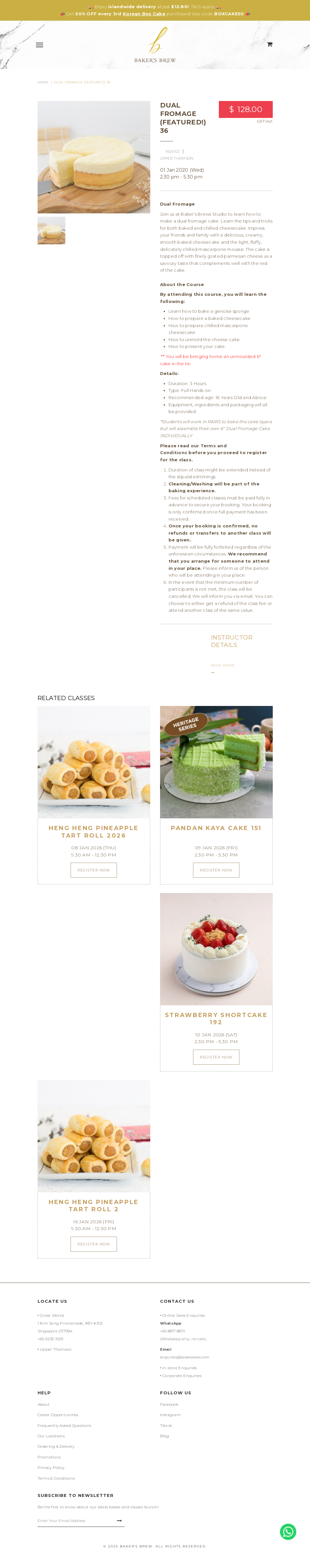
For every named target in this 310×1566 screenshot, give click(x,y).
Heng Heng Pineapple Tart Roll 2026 (94, 832)
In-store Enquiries (179, 1367)
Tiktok (166, 1425)
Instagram (170, 1414)
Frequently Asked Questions (64, 1425)
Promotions (49, 1457)
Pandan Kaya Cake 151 (216, 828)
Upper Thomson (56, 1349)
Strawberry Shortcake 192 (216, 1019)
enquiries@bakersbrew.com (185, 1357)
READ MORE (223, 668)
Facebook (169, 1404)
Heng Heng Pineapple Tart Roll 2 (94, 1206)
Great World (52, 1315)
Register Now (93, 870)
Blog (164, 1435)
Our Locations (51, 1435)
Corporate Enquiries (182, 1375)
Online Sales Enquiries (183, 1315)
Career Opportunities (58, 1414)
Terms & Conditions (56, 1478)
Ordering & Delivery (56, 1446)
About (44, 1404)
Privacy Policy (51, 1467)
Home (43, 82)
